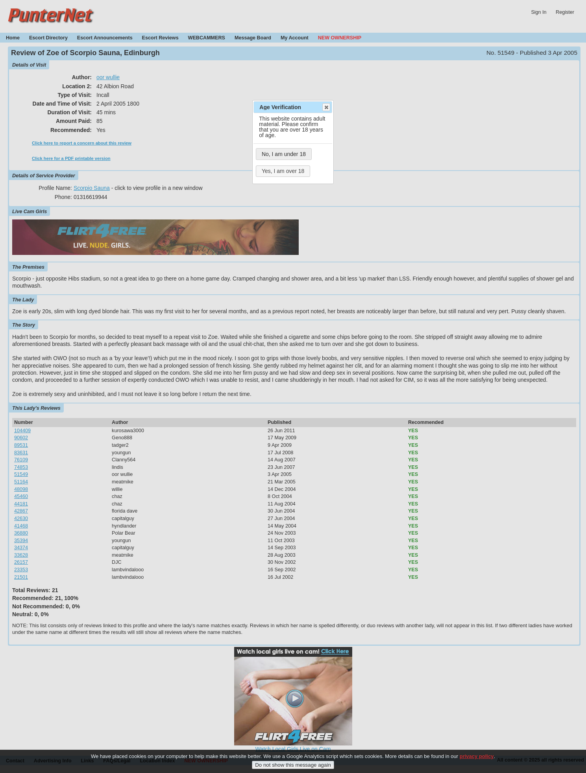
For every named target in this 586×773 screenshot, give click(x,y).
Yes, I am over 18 (283, 171)
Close (325, 107)
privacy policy (477, 761)
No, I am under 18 (284, 154)
